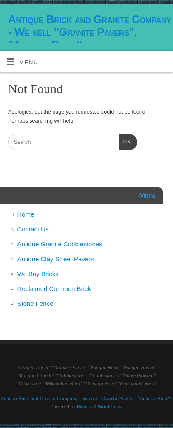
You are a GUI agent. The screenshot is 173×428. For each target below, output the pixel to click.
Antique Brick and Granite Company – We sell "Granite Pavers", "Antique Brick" (85, 398)
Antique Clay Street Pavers (55, 259)
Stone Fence (35, 303)
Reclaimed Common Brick (54, 288)
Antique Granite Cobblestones (59, 244)
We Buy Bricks (38, 273)
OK (125, 141)
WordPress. (110, 406)
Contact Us (33, 229)
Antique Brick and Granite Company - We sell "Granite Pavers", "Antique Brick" (89, 32)
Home (25, 214)
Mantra (84, 406)
